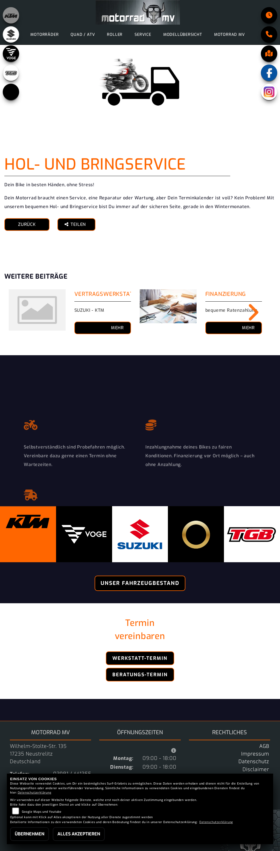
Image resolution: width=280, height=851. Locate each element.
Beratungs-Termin (140, 674)
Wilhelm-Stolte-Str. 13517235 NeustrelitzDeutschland (38, 754)
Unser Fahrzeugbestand (140, 583)
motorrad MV (229, 34)
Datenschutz (253, 761)
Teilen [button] (76, 224)
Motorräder (44, 34)
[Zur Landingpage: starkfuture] (11, 92)
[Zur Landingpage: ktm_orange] (11, 15)
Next (249, 312)
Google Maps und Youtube (42, 812)
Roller (114, 34)
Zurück (27, 224)
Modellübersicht (182, 34)
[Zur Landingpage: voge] (11, 53)
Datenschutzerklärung (34, 793)
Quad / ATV (83, 34)
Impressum (255, 754)
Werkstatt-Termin (139, 658)
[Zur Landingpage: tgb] (11, 73)
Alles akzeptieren (78, 834)
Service (143, 34)
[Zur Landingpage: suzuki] (11, 34)
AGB (264, 746)
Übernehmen (29, 834)
